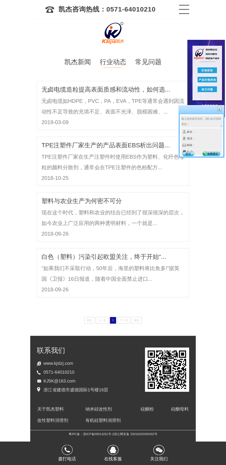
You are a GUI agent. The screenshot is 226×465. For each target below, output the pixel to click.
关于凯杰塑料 (50, 409)
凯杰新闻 (77, 61)
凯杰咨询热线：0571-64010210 (100, 9)
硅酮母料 (180, 409)
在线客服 (113, 458)
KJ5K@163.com (59, 381)
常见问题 (148, 61)
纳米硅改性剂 (98, 409)
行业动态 (113, 61)
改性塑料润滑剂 (52, 420)
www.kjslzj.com (58, 363)
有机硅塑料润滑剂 (103, 420)
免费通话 (212, 154)
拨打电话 (67, 458)
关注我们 (159, 458)
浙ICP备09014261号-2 (98, 434)
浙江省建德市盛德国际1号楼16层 (75, 389)
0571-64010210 (58, 372)
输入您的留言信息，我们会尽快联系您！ (201, 121)
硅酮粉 (147, 409)
